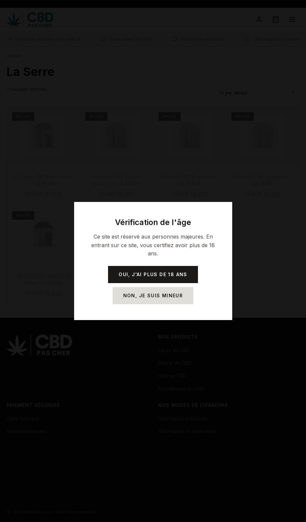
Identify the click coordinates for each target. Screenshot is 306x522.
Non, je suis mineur (153, 295)
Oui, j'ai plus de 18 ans (153, 274)
